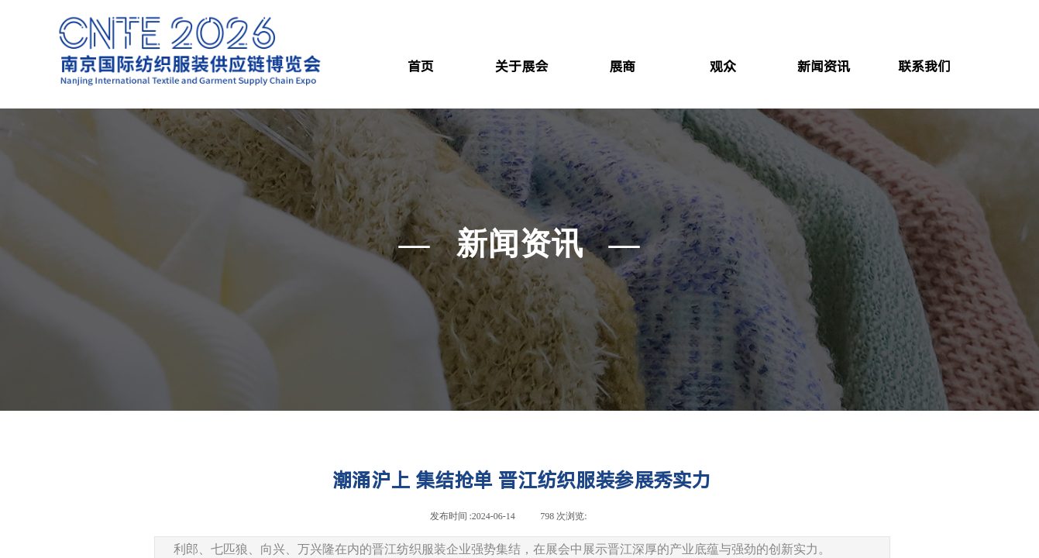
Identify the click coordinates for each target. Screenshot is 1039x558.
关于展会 (521, 66)
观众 (723, 66)
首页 (421, 66)
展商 (622, 66)
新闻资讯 (823, 66)
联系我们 (924, 66)
